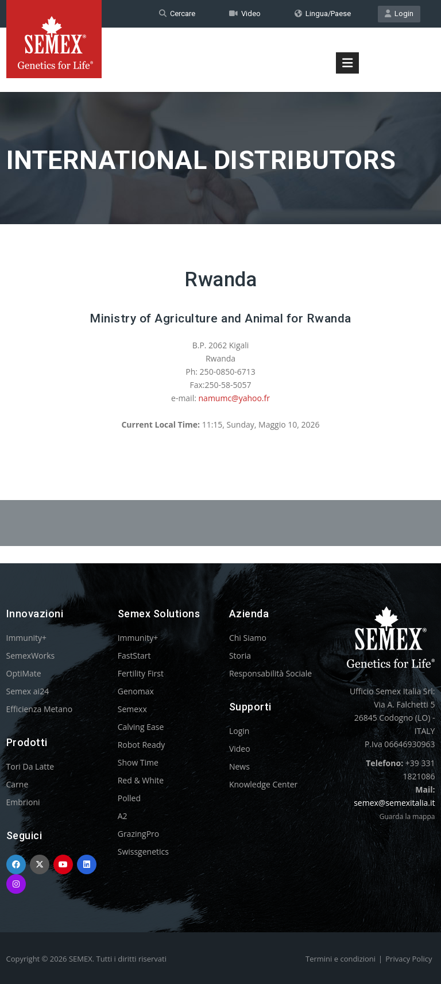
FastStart (134, 655)
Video (245, 13)
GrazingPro (139, 833)
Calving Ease (141, 726)
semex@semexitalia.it (394, 802)
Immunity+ (26, 637)
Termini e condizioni (340, 959)
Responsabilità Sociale (270, 673)
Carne (17, 784)
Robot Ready (141, 744)
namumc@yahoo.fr (234, 398)
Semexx (132, 709)
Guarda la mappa (407, 816)
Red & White (141, 780)
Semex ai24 (27, 691)
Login (399, 13)
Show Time (138, 762)
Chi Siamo (247, 637)
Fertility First (141, 673)
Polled (129, 798)
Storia (240, 655)
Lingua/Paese (323, 13)
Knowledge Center (263, 784)
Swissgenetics (143, 851)
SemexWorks (30, 655)
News (239, 766)
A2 (122, 815)
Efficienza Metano (39, 709)
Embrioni (23, 802)
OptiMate (23, 673)
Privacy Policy (408, 959)
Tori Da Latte (30, 766)
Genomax (136, 691)
